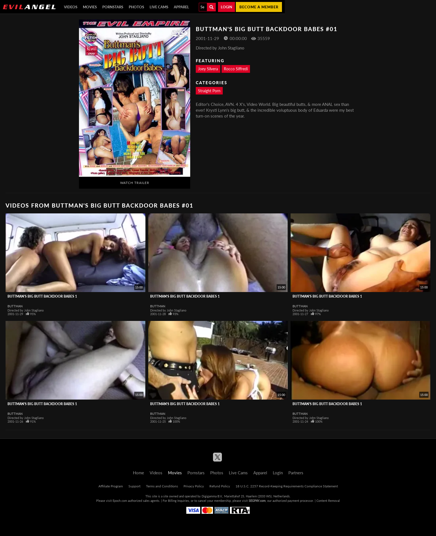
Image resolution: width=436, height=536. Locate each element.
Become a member (258, 7)
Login (226, 7)
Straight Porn (209, 90)
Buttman (15, 306)
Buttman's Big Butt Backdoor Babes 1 (42, 296)
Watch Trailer (134, 183)
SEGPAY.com (257, 500)
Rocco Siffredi (236, 68)
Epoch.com (120, 500)
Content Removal (328, 500)
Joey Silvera (208, 68)
